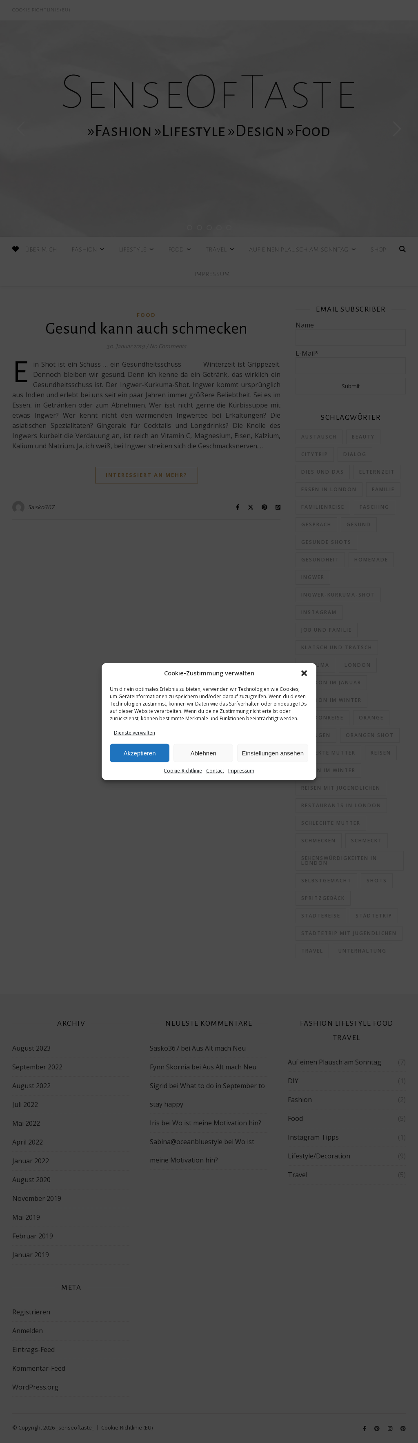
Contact (215, 770)
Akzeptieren (139, 753)
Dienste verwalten (134, 732)
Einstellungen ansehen (273, 753)
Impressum (241, 770)
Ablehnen (203, 753)
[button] (304, 673)
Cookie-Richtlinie (183, 770)
